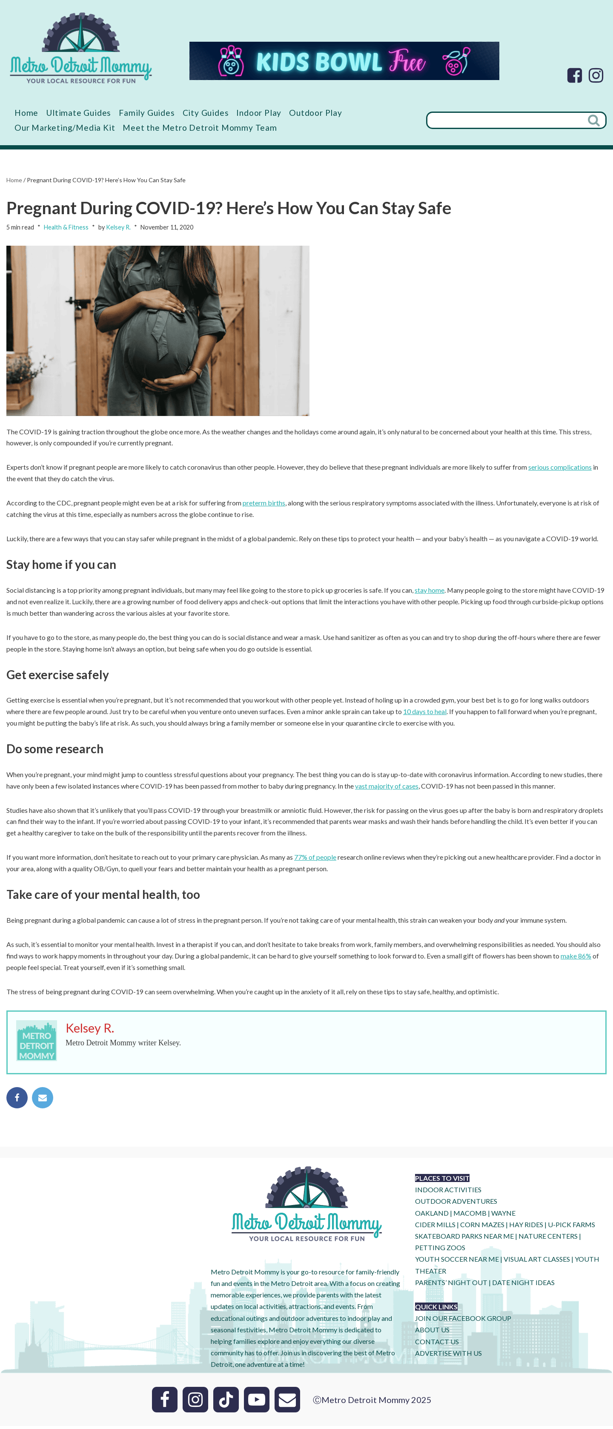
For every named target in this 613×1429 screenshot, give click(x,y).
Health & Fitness (66, 227)
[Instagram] (596, 75)
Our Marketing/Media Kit (64, 127)
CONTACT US (437, 1344)
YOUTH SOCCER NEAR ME (457, 1262)
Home (26, 113)
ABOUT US (432, 1333)
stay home (429, 591)
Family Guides (147, 113)
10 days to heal (425, 713)
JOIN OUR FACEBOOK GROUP (463, 1321)
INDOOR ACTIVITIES (448, 1192)
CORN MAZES (482, 1227)
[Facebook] (574, 75)
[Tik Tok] (226, 1402)
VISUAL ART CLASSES (537, 1262)
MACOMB (470, 1215)
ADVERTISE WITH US (448, 1356)
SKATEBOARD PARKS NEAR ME (465, 1239)
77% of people (315, 860)
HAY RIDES (526, 1227)
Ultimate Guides (79, 113)
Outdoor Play (316, 113)
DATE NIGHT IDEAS (523, 1285)
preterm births (264, 504)
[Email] (287, 1402)
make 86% (576, 959)
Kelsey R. (118, 227)
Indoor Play (259, 113)
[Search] (504, 120)
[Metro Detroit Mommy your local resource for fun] (80, 48)
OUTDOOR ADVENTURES (456, 1204)
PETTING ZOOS (440, 1250)
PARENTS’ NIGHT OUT (451, 1285)
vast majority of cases (386, 788)
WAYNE (503, 1215)
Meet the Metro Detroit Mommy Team (200, 127)
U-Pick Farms (571, 1227)
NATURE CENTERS (548, 1239)
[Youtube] (256, 1402)
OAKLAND (432, 1215)
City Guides (206, 113)
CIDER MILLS (435, 1227)
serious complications (560, 468)
